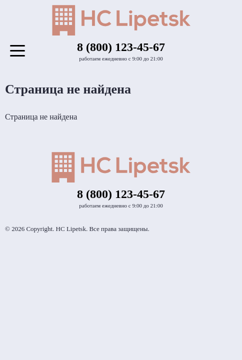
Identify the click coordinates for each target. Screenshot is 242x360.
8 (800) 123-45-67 (121, 47)
